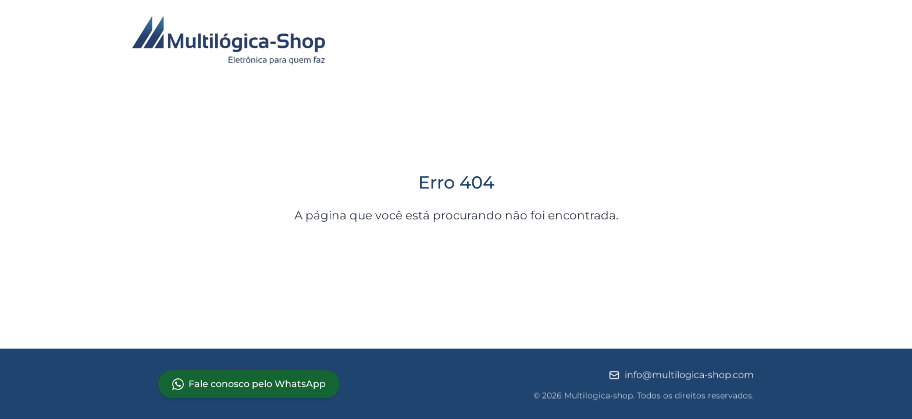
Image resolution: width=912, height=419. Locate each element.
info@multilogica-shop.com (681, 376)
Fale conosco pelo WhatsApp (249, 384)
